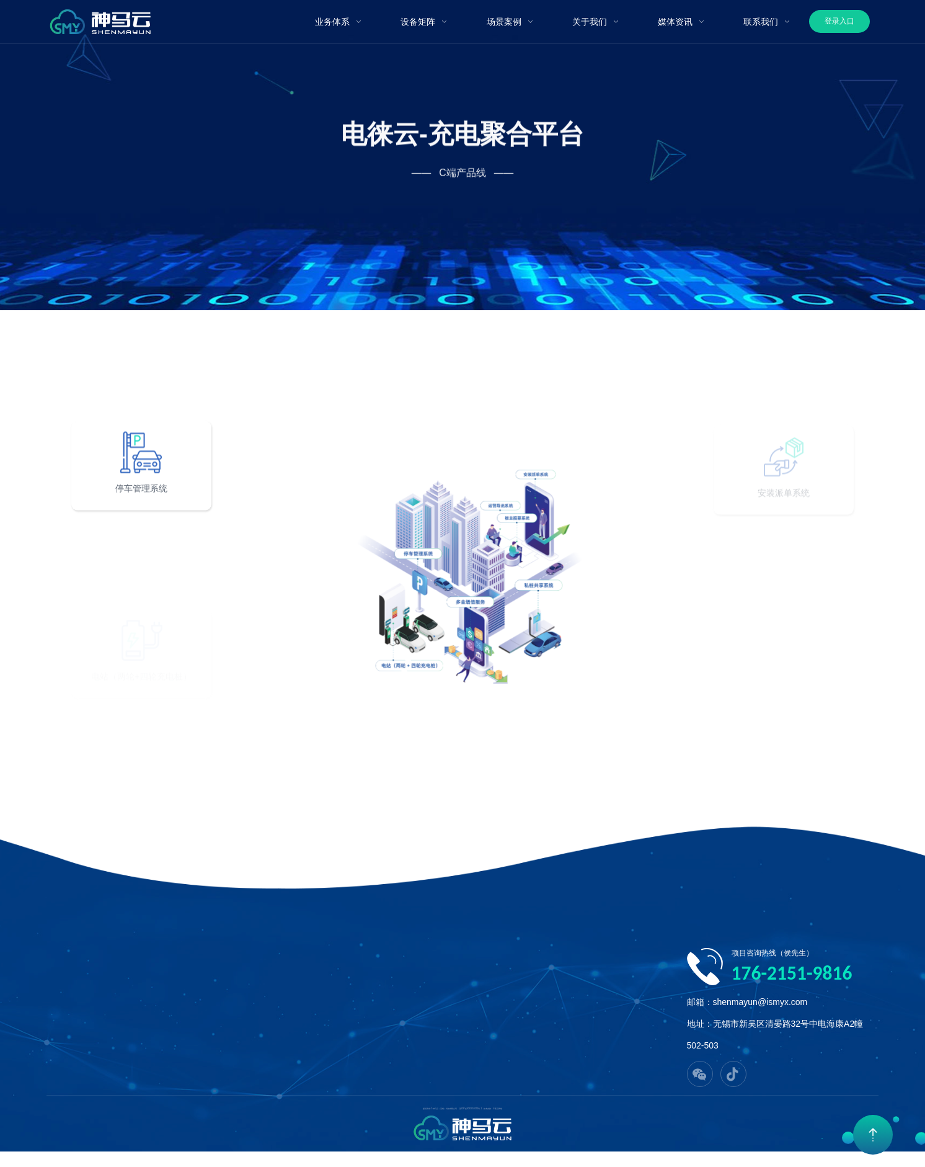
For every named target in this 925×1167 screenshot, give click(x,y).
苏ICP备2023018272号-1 (470, 1108)
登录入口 (839, 21)
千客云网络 (497, 1108)
